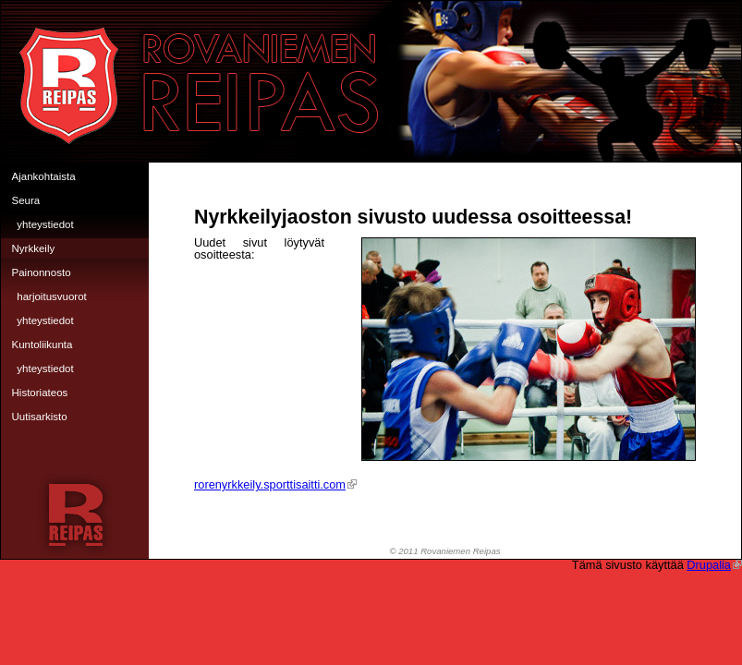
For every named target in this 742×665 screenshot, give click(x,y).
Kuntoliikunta (42, 344)
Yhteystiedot (45, 224)
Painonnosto (41, 272)
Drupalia (714, 565)
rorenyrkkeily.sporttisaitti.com (275, 484)
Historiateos (40, 392)
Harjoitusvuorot (52, 296)
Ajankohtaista (44, 176)
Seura (26, 200)
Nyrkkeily (33, 248)
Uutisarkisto (39, 416)
